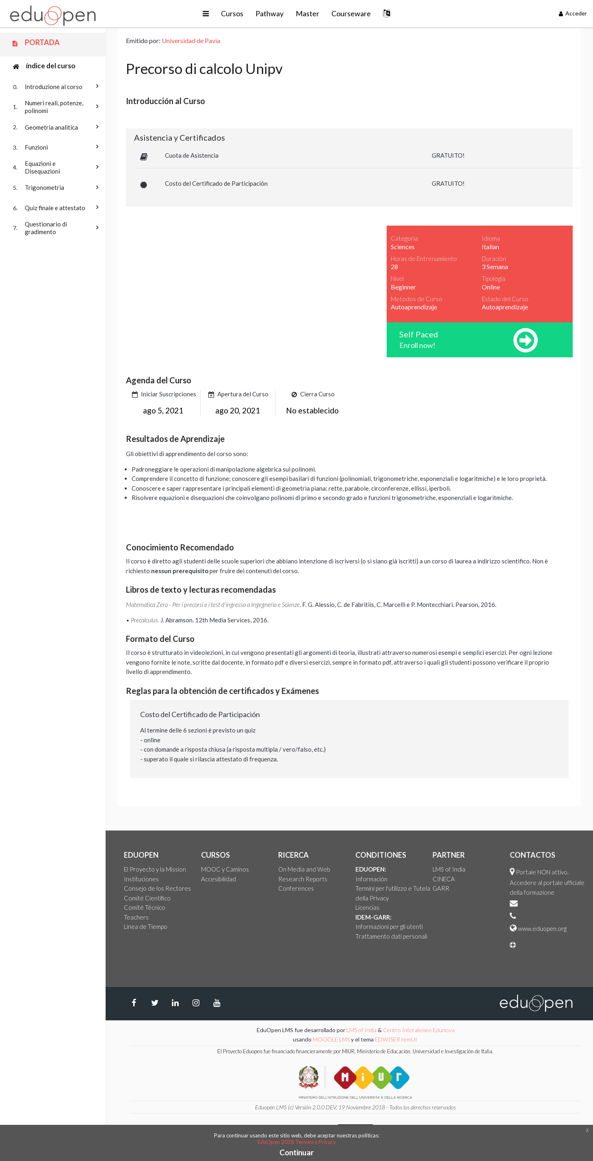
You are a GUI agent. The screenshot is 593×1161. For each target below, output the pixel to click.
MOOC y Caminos (225, 869)
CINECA (444, 879)
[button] (206, 13)
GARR (441, 888)
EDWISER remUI (396, 1039)
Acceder (573, 13)
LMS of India (449, 869)
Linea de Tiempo (145, 926)
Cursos (232, 13)
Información (371, 879)
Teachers (136, 917)
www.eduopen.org (542, 928)
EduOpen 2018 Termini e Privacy (297, 1142)
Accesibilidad (218, 879)
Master (307, 13)
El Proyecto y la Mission (155, 869)
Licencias (367, 907)
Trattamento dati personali (391, 936)
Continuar (296, 1152)
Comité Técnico (144, 907)
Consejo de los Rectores (157, 888)
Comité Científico (147, 898)
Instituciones (141, 879)
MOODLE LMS (331, 1039)
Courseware (351, 13)
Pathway (269, 13)
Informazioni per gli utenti (389, 926)
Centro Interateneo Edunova (418, 1029)
